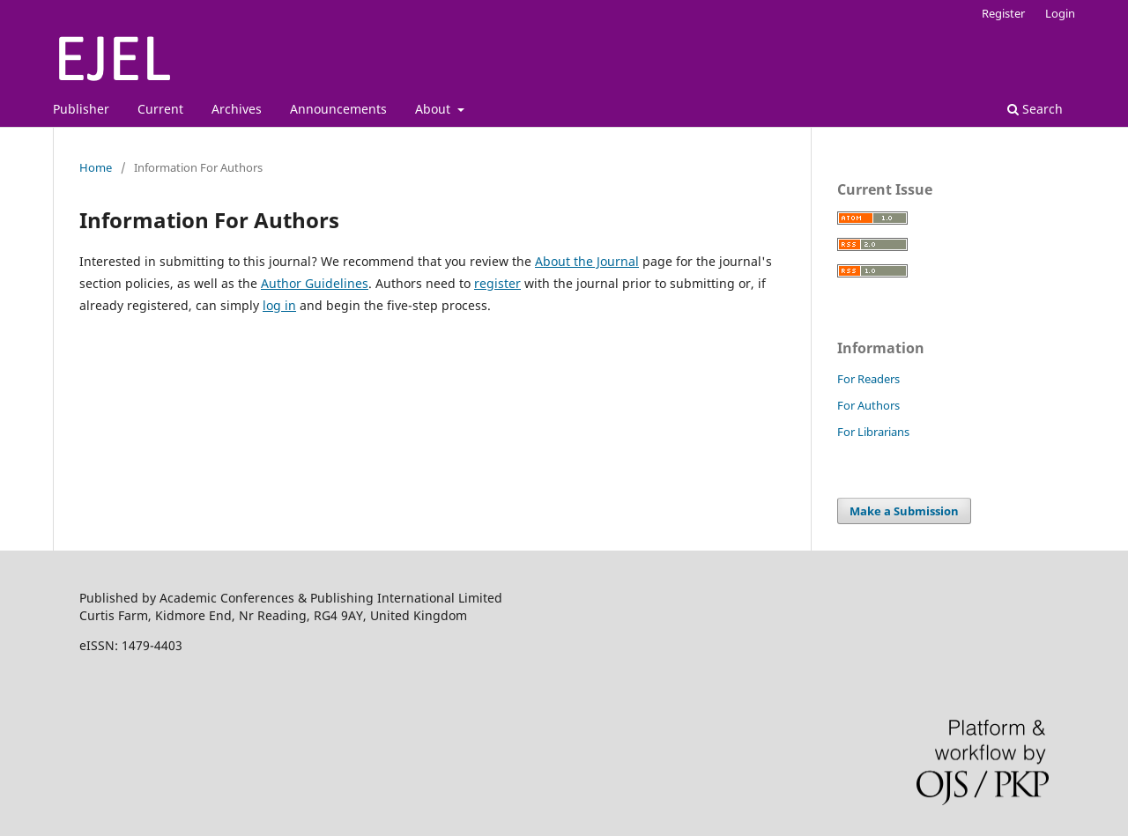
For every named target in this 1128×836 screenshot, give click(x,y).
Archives (237, 108)
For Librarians (873, 432)
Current (160, 108)
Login (1060, 13)
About (434, 108)
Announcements (338, 108)
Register (1003, 13)
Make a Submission (904, 511)
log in (279, 305)
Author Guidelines (314, 283)
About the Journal (587, 261)
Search (1035, 108)
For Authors (868, 405)
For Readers (868, 379)
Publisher (81, 108)
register (497, 283)
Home (95, 167)
